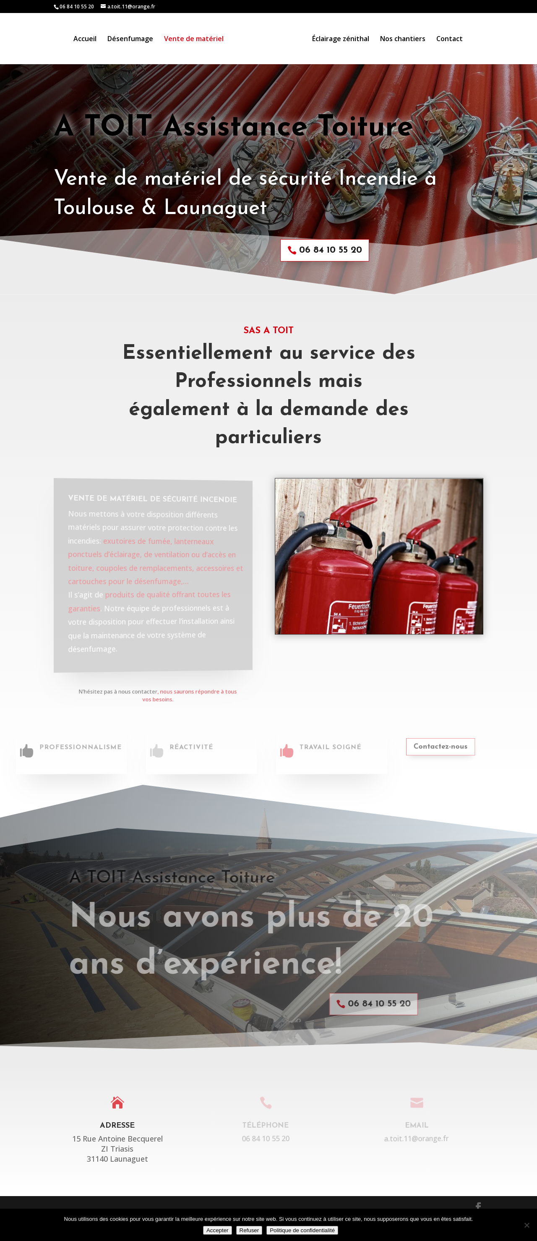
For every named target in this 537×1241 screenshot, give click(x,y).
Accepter (217, 1230)
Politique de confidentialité (302, 1230)
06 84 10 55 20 (325, 250)
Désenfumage (130, 39)
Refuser (249, 1230)
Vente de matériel (194, 39)
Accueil (84, 39)
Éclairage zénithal (340, 39)
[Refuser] (526, 1225)
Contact (449, 39)
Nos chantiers (402, 39)
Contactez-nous (429, 746)
